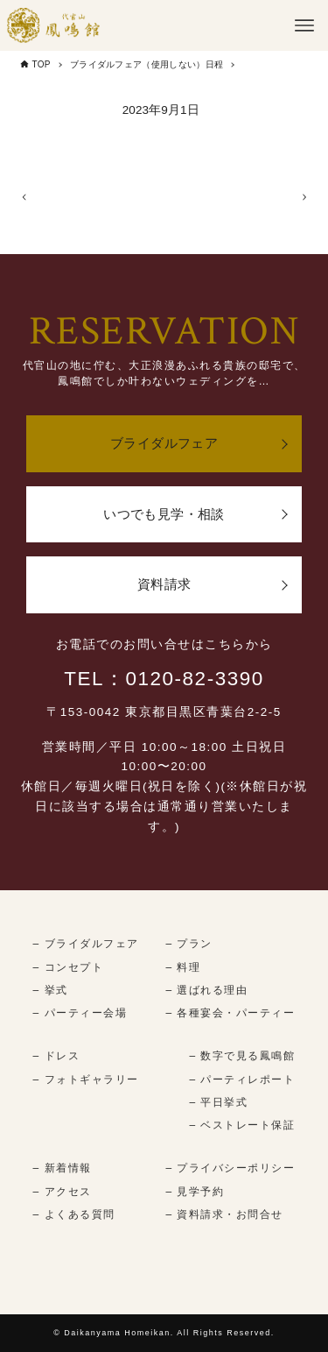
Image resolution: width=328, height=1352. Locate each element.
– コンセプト (68, 967)
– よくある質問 (74, 1214)
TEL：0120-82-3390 (163, 679)
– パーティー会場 (80, 1014)
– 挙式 (50, 990)
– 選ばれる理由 (206, 990)
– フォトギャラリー (86, 1079)
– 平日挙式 (218, 1102)
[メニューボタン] (304, 25)
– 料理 (182, 967)
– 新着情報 (62, 1169)
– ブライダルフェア (86, 944)
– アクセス (62, 1192)
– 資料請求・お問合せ (224, 1214)
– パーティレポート (242, 1079)
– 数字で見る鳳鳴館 (242, 1057)
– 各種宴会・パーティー (230, 1014)
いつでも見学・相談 (163, 513)
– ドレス (56, 1057)
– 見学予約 (194, 1192)
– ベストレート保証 (242, 1126)
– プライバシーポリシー (230, 1169)
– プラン (189, 944)
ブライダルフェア (164, 443)
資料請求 (164, 584)
